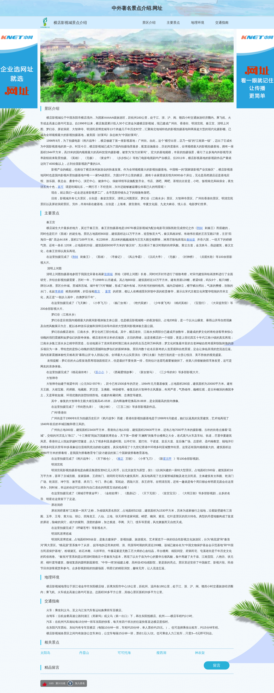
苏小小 (99, 372)
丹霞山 (84, 652)
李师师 (59, 291)
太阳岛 (45, 652)
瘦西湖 (161, 652)
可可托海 (124, 652)
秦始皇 (190, 239)
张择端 (108, 274)
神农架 (200, 652)
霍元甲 (167, 458)
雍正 (120, 458)
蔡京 (97, 291)
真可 (60, 186)
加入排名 (80, 683)
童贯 (108, 291)
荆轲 (200, 228)
